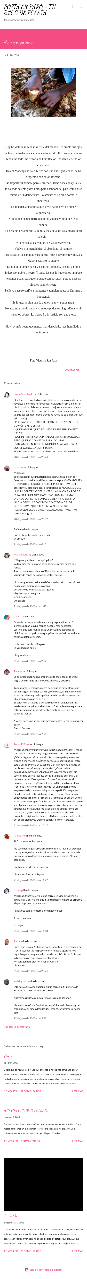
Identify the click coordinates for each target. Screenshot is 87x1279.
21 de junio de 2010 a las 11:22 (31, 880)
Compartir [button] (72, 370)
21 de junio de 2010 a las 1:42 (30, 606)
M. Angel (19, 890)
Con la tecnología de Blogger (43, 1269)
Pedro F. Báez (21, 744)
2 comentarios (30, 1141)
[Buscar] (73, 6)
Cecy (16, 616)
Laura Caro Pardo (23, 394)
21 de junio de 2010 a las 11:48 (31, 930)
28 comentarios (31, 1251)
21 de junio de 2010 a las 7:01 (30, 733)
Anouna (18, 671)
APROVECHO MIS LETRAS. (26, 1110)
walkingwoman (22, 981)
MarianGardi (21, 554)
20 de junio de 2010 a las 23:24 (31, 456)
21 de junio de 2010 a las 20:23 (31, 970)
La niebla (10, 1215)
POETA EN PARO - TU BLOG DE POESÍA (30, 9)
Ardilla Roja (20, 835)
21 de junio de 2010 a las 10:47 (31, 825)
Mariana (18, 467)
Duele (8, 1056)
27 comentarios (31, 1091)
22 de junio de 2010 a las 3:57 (30, 1018)
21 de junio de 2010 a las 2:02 (30, 660)
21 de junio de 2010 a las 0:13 (30, 544)
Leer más (77, 1091)
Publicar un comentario (17, 1026)
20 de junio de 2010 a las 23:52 (31, 519)
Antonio (18, 941)
